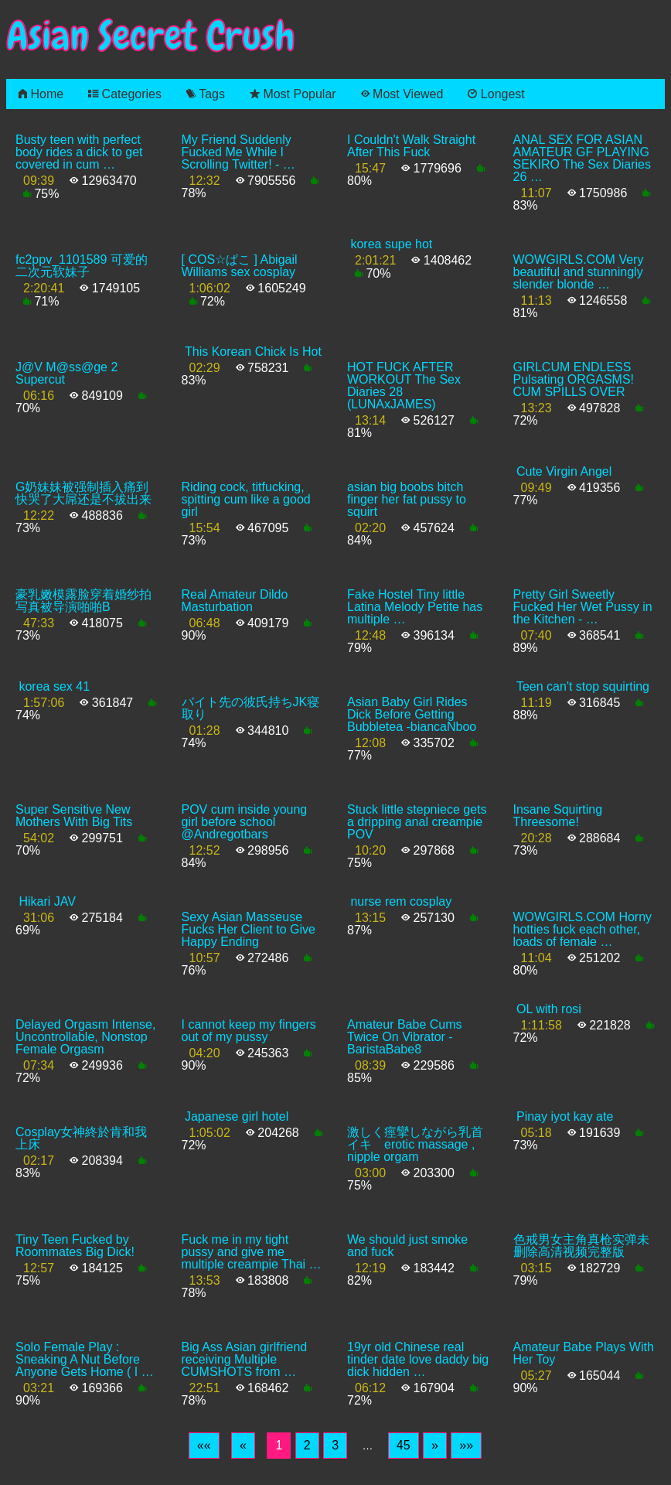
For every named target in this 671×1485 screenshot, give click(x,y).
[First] (204, 1445)
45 (403, 1445)
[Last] (466, 1445)
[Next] (435, 1445)
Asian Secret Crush (150, 36)
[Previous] (243, 1445)
